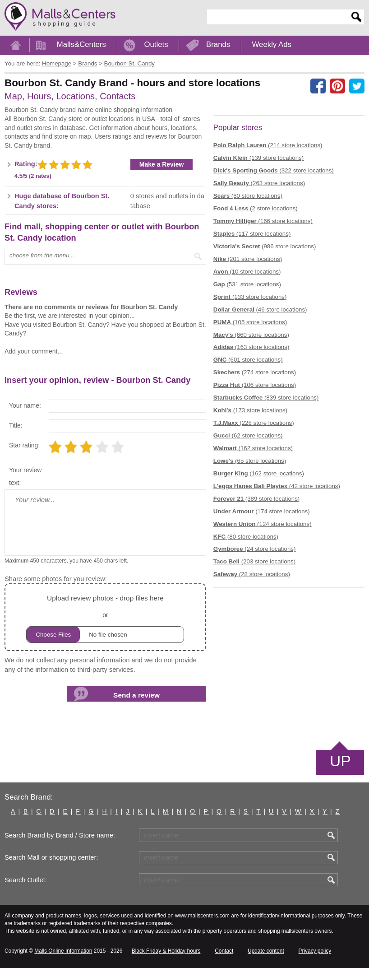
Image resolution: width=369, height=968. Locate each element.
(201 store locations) (247, 259)
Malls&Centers (81, 44)
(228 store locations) (253, 422)
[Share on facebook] (318, 86)
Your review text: (25, 476)
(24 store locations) (254, 548)
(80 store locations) (247, 195)
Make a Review (161, 164)
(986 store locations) (264, 246)
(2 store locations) (255, 208)
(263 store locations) (259, 183)
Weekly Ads (271, 44)
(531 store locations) (247, 284)
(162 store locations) (253, 448)
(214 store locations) (268, 145)
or (105, 617)
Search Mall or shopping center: (51, 857)
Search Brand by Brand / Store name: (60, 835)
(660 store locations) (251, 334)
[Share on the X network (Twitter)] (356, 86)
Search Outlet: (26, 880)
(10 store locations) (247, 271)
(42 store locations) (276, 486)
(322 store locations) (273, 170)
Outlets (156, 44)
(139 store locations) (258, 157)
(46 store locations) (260, 309)
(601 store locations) (248, 359)
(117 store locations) (252, 233)
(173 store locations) (250, 410)
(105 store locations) (250, 322)
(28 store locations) (251, 574)
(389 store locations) (256, 498)
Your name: (25, 405)
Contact (224, 951)
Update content (266, 951)
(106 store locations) (254, 385)
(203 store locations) (254, 561)
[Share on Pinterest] (337, 86)
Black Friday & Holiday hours (166, 951)
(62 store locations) (248, 435)
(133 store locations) (250, 296)
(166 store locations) (263, 221)
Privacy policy (315, 951)
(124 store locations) (262, 524)
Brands (218, 44)
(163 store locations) (251, 347)
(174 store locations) (261, 511)
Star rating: (24, 445)
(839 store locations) (266, 397)
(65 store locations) (249, 460)
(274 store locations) (254, 372)
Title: (16, 425)
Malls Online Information (63, 951)
